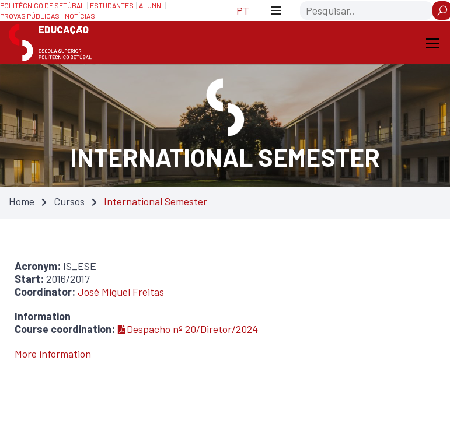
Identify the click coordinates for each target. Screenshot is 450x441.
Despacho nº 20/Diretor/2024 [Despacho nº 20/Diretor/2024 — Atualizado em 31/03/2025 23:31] (188, 329)
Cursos (69, 201)
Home (21, 201)
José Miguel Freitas (121, 291)
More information (53, 353)
